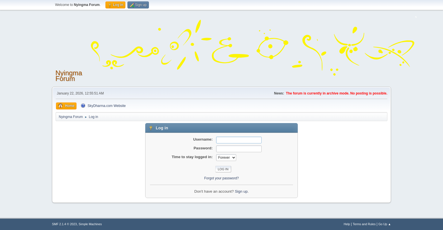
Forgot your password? (221, 178)
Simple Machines (90, 224)
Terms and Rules (364, 224)
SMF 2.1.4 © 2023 (64, 224)
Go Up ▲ (384, 224)
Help (347, 224)
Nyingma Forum (68, 75)
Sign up (241, 191)
